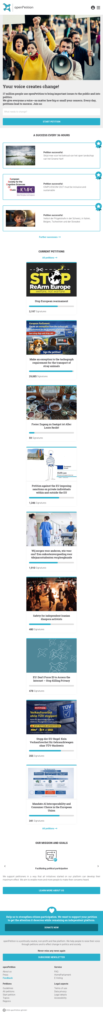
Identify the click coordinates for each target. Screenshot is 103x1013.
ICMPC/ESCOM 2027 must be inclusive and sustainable (64, 187)
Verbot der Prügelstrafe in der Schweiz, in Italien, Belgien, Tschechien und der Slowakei (66, 218)
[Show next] (98, 866)
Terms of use (60, 988)
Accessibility (60, 998)
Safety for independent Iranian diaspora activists (51, 617)
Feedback (8, 978)
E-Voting (58, 978)
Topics (6, 998)
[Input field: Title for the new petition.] (51, 111)
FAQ (56, 971)
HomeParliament (62, 974)
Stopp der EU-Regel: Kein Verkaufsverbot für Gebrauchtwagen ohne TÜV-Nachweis (51, 742)
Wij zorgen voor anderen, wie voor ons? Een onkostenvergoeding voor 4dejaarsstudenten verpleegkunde (51, 554)
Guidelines (8, 988)
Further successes (48, 237)
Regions (7, 1001)
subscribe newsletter (51, 957)
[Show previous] (5, 866)
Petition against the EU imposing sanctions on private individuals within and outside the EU (51, 489)
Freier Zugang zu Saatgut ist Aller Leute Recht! (51, 426)
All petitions (48, 257)
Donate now (52, 927)
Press (5, 974)
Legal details (60, 994)
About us (7, 971)
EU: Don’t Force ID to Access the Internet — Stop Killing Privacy (51, 679)
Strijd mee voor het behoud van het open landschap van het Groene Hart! (68, 155)
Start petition (51, 121)
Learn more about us (51, 890)
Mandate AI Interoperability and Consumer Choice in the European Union (51, 807)
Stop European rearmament (51, 301)
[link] (98, 8)
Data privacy (60, 991)
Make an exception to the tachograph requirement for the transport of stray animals (52, 363)
